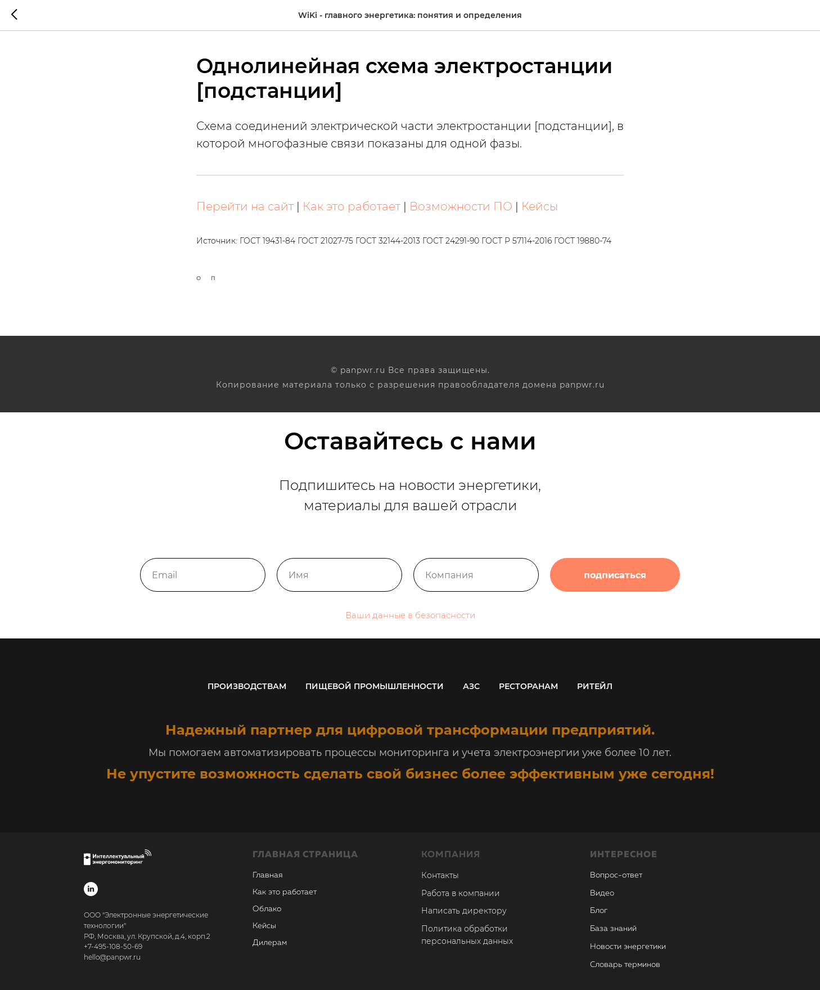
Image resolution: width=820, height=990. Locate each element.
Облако (267, 909)
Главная (268, 875)
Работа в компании (460, 893)
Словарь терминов (625, 965)
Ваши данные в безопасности (410, 624)
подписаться (615, 584)
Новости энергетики (628, 947)
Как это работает (351, 206)
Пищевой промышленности (374, 686)
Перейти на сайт (245, 206)
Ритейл (594, 686)
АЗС (471, 686)
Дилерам (270, 943)
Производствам (247, 686)
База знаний (613, 929)
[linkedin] (91, 889)
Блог (598, 911)
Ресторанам (528, 686)
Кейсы (539, 206)
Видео (602, 893)
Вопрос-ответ (616, 875)
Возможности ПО (460, 206)
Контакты (440, 875)
